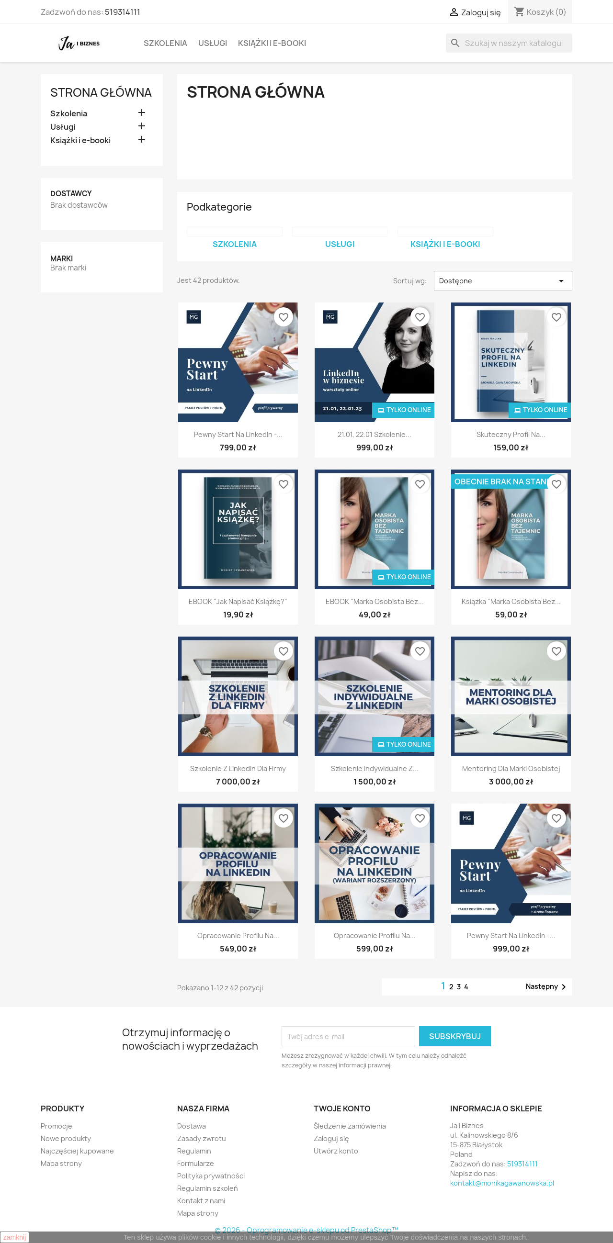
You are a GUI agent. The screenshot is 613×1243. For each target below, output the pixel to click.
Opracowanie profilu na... (238, 935)
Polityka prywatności (211, 1175)
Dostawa (191, 1126)
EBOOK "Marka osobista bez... (375, 601)
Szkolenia (165, 43)
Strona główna (101, 92)
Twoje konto (342, 1108)
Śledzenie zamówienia (350, 1126)
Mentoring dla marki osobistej (511, 768)
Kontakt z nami (201, 1200)
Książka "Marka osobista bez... (511, 601)
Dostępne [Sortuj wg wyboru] (503, 281)
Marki (61, 259)
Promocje (56, 1126)
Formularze (195, 1163)
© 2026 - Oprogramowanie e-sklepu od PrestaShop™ (306, 1230)
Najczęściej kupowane (77, 1150)
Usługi (212, 43)
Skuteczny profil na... (511, 434)
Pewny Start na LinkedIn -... (238, 434)
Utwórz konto (336, 1150)
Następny (547, 987)
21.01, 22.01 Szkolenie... (374, 434)
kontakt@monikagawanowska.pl (502, 1182)
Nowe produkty (66, 1138)
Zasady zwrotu (201, 1138)
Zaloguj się (331, 1138)
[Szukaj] (509, 43)
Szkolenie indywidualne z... (375, 768)
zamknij (14, 1237)
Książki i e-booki (272, 43)
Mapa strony (61, 1163)
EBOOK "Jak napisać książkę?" (238, 601)
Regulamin (194, 1150)
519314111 (122, 12)
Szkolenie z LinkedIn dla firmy (238, 768)
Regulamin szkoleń (207, 1188)
